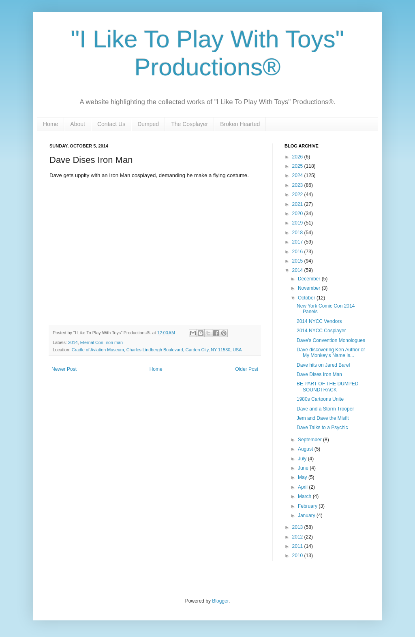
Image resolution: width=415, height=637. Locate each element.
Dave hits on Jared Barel (323, 365)
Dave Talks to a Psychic (322, 427)
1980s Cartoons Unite (320, 399)
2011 (298, 546)
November (310, 288)
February (308, 506)
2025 (298, 166)
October (307, 298)
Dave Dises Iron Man (319, 374)
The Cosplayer (189, 124)
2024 (298, 175)
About (77, 124)
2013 (298, 527)
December (310, 279)
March (305, 496)
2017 (298, 242)
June (304, 468)
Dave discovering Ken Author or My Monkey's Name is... (331, 352)
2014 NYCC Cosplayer (321, 330)
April (303, 487)
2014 (73, 342)
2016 (298, 251)
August (306, 449)
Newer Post (64, 369)
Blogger (220, 601)
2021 (298, 204)
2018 (298, 232)
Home (50, 124)
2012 (298, 537)
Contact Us (111, 124)
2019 (298, 223)
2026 (298, 157)
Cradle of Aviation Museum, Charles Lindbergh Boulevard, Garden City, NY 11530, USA (157, 349)
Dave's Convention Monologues (331, 340)
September (310, 439)
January (307, 515)
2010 (298, 555)
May (303, 477)
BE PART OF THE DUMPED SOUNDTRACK (327, 386)
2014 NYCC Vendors (319, 321)
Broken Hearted (240, 124)
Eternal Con (91, 342)
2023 (298, 185)
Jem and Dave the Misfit (323, 418)
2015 (298, 261)
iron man (114, 342)
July (303, 459)
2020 (298, 213)
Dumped (148, 124)
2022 (298, 194)
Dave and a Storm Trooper (325, 409)
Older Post (246, 369)
